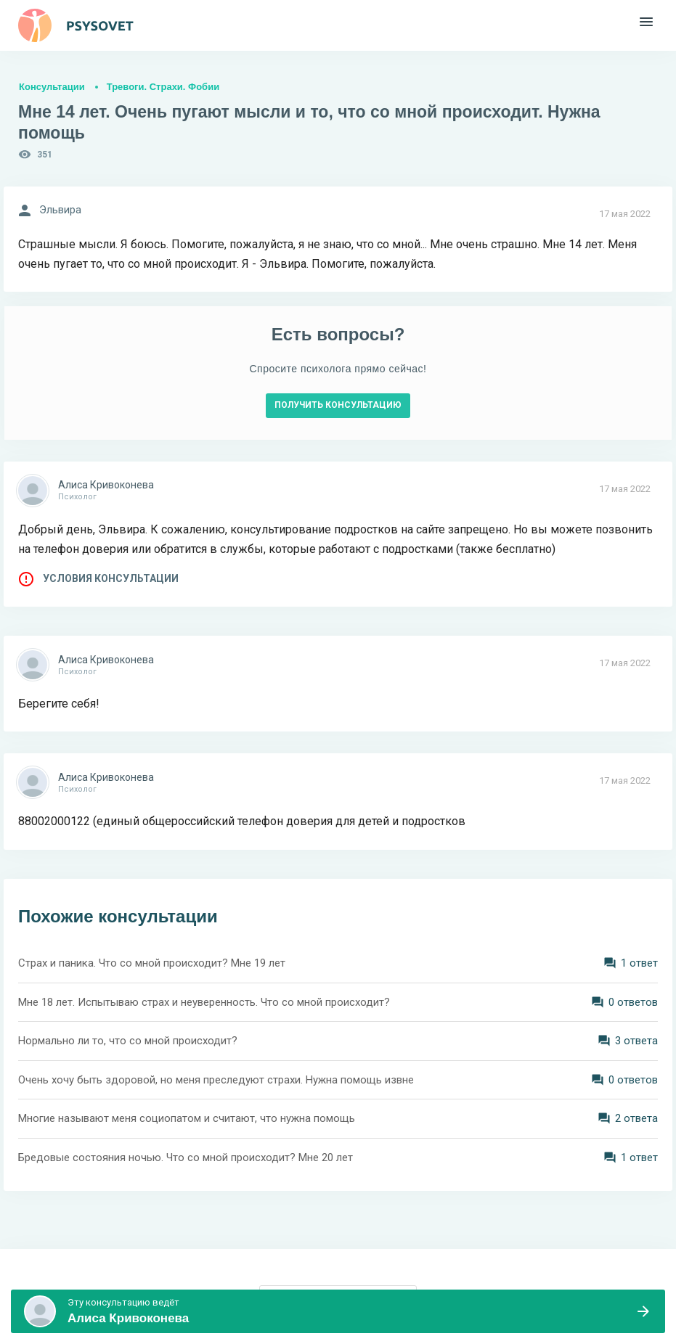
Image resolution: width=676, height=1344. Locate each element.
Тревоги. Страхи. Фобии (163, 86)
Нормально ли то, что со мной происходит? (127, 1040)
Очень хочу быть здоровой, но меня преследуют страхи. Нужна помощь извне (216, 1079)
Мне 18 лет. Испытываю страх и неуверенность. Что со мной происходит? (204, 1002)
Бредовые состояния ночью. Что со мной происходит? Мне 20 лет (185, 1157)
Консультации (52, 86)
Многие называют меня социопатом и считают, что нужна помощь (186, 1118)
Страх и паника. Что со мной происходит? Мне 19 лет (151, 963)
